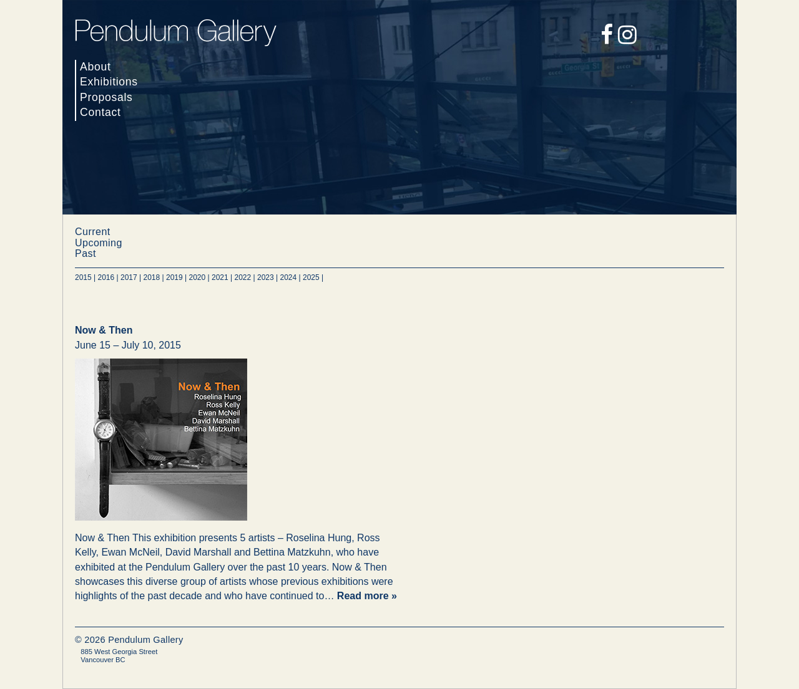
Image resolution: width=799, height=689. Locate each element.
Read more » (367, 595)
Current (92, 231)
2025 (311, 277)
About (95, 66)
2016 (106, 277)
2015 (83, 277)
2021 (220, 277)
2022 (243, 277)
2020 (197, 277)
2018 (152, 277)
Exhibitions (109, 81)
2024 (288, 277)
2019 (174, 277)
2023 (265, 277)
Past (85, 253)
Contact (100, 112)
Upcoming (98, 243)
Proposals (106, 97)
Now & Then (103, 330)
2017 (128, 277)
